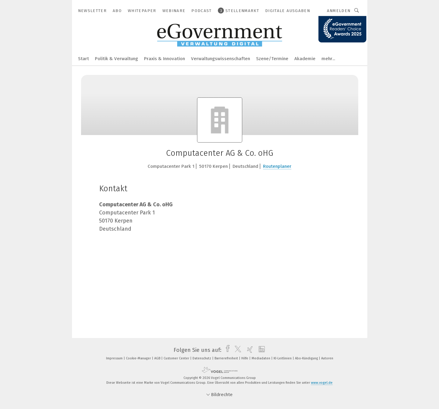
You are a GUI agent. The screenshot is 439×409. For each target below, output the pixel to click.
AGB (157, 358)
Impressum (115, 358)
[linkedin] (260, 350)
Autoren (327, 358)
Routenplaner (277, 166)
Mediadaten (261, 358)
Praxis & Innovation (164, 58)
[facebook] (226, 350)
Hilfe (245, 358)
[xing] (248, 350)
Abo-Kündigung (307, 358)
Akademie (304, 58)
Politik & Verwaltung (116, 58)
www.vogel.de (322, 383)
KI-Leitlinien (283, 358)
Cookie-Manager (139, 358)
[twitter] (236, 350)
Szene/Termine (272, 58)
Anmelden (339, 10)
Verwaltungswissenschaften (220, 58)
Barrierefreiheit (227, 358)
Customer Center (177, 358)
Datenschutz (202, 358)
